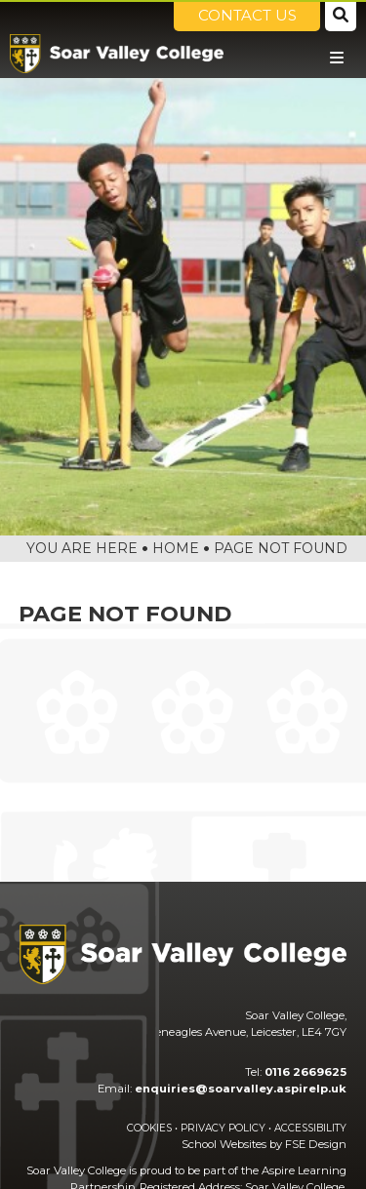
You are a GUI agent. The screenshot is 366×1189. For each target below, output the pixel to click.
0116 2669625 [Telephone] (305, 1072)
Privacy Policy (223, 1128)
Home (175, 548)
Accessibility (310, 1128)
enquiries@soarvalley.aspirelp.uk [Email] (240, 1088)
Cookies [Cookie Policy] (149, 1128)
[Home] (117, 53)
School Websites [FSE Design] (224, 1144)
